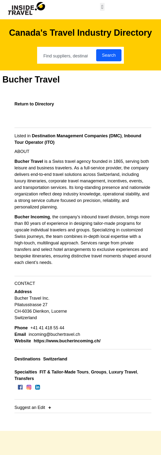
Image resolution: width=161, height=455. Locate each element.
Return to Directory (34, 104)
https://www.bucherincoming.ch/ (67, 340)
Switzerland (55, 359)
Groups (98, 372)
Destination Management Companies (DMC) (77, 135)
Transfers (24, 378)
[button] (102, 7)
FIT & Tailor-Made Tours (64, 372)
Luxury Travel (123, 372)
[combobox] (67, 56)
